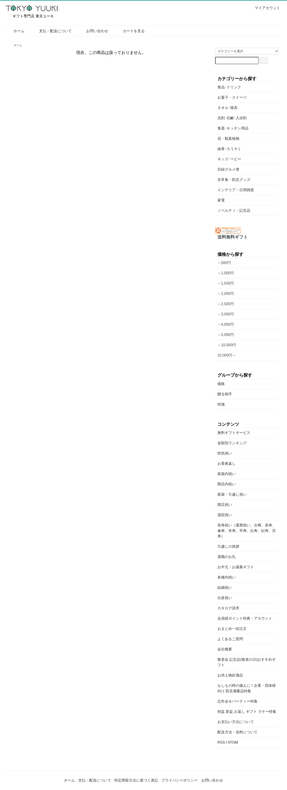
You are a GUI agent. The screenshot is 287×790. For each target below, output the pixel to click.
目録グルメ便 (228, 169)
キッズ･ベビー (229, 159)
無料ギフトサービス (233, 433)
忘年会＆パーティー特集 (237, 701)
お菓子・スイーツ (232, 97)
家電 (221, 200)
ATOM (233, 742)
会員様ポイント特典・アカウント (244, 618)
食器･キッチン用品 (232, 128)
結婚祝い (224, 587)
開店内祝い (226, 484)
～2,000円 (225, 294)
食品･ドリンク (229, 87)
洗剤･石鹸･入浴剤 (232, 118)
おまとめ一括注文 (232, 629)
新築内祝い (226, 474)
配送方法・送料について (237, 732)
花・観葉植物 (228, 138)
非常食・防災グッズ (233, 180)
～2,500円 (225, 304)
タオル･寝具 (227, 108)
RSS (221, 742)
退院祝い (224, 515)
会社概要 (224, 649)
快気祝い (224, 453)
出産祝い (224, 598)
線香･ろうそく (229, 149)
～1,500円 (225, 283)
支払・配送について (52, 31)
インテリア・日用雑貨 (235, 190)
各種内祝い (226, 577)
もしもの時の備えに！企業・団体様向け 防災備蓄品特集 (246, 688)
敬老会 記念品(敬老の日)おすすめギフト (246, 662)
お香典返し (226, 463)
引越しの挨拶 (228, 546)
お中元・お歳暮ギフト (235, 567)
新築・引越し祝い (232, 494)
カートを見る (130, 31)
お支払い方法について (235, 722)
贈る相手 (224, 394)
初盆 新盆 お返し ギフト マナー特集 (246, 711)
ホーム (15, 31)
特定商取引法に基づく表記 (136, 780)
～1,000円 (225, 273)
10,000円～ (226, 355)
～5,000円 (225, 335)
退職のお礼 (226, 557)
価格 (221, 384)
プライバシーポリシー (179, 780)
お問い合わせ (94, 31)
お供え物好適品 (230, 675)
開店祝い (224, 505)
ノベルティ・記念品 (233, 210)
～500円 (224, 263)
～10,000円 (226, 345)
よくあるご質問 (230, 639)
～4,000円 (225, 324)
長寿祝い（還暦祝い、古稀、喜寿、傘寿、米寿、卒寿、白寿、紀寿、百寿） (246, 530)
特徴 (221, 404)
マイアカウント (265, 8)
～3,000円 (225, 314)
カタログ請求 (228, 608)
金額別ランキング (232, 443)
